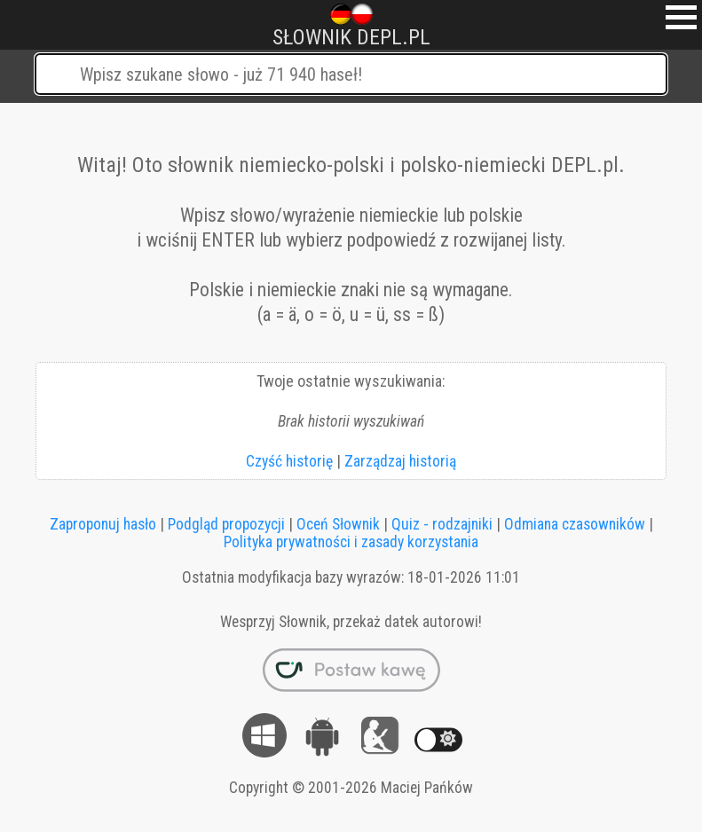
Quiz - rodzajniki (442, 524)
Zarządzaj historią (400, 461)
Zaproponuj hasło (103, 524)
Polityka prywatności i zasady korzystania (351, 542)
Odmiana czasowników (574, 524)
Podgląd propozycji (226, 524)
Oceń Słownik (338, 524)
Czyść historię (289, 461)
